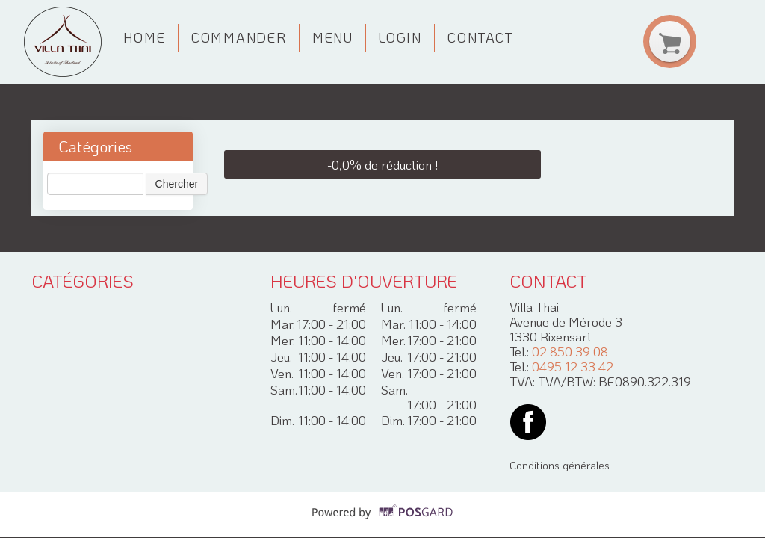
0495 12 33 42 (572, 366)
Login (400, 37)
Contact (480, 37)
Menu (332, 37)
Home (144, 37)
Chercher (177, 184)
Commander (238, 37)
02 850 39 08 (570, 351)
